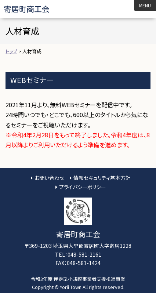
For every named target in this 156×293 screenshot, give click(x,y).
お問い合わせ (49, 177)
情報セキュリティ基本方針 (102, 177)
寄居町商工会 (33, 9)
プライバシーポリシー (82, 187)
